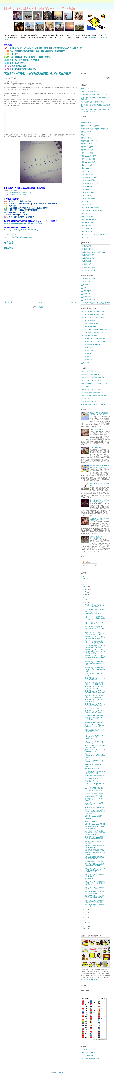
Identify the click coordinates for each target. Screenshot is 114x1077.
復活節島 (22, 69)
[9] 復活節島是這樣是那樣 (89, 278)
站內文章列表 (89, 819)
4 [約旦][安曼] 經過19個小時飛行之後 (20, 192)
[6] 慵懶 (83, 288)
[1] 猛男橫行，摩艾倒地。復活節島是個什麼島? (95, 303)
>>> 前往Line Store (91, 979)
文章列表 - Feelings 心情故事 (90, 126)
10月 (86, 594)
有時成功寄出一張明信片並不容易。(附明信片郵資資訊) (94, 605)
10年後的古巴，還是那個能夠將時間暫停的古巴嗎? (99, 519)
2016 (85, 584)
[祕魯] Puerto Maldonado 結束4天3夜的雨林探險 (95, 746)
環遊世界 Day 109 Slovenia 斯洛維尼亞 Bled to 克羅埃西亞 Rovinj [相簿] (94, 736)
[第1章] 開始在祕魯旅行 (88, 267)
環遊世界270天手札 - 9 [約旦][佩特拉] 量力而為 (94, 875)
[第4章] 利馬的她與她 (87, 258)
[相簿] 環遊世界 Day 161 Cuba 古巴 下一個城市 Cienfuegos (95, 704)
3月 (86, 917)
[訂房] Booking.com (87, 1055)
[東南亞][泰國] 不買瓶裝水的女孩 (94, 609)
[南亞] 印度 (84, 237)
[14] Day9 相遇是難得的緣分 (89, 323)
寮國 (51, 51)
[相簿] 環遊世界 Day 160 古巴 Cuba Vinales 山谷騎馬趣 (94, 711)
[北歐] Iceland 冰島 (87, 144)
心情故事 (27, 201)
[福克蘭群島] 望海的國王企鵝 (90, 374)
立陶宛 (47, 57)
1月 (86, 923)
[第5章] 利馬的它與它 (87, 255)
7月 (86, 602)
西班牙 (17, 63)
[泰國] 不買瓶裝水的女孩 (88, 371)
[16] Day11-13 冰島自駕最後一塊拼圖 (92, 317)
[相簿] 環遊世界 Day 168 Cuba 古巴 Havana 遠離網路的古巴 (95, 683)
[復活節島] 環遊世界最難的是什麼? (91, 380)
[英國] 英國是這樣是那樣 (92, 781)
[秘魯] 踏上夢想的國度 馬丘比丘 (91, 389)
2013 (85, 929)
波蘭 (11, 60)
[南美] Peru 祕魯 (86, 201)
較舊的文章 (72, 302)
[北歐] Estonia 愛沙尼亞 (88, 156)
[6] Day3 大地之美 (86, 347)
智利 (16, 69)
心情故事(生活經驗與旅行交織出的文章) (67, 48)
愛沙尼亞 (32, 57)
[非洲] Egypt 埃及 (86, 165)
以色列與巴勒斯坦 (26, 51)
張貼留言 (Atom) (43, 307)
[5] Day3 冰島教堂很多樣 (88, 350)
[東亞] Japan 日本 (86, 213)
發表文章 (86, 562)
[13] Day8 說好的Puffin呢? (89, 326)
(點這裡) (15, 190)
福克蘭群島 (31, 69)
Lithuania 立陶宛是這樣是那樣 (94, 793)
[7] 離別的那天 (85, 285)
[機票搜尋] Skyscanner (88, 1052)
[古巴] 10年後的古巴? (87, 386)
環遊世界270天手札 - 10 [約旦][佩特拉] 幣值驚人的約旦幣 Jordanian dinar (95, 869)
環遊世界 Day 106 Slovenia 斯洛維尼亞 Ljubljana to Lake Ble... (95, 761)
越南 (47, 51)
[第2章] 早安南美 (86, 264)
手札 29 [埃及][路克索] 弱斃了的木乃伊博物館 (95, 94)
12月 (86, 589)
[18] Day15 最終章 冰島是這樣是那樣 (92, 311)
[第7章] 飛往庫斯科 (87, 249)
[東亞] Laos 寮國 (86, 225)
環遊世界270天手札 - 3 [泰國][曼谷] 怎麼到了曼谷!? (94, 905)
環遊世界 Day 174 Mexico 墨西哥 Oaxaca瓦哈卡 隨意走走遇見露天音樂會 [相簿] (95, 651)
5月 (86, 912)
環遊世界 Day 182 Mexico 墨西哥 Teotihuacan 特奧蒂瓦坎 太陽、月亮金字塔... (95, 617)
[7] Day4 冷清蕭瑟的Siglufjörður (91, 344)
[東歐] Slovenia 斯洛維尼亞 (89, 177)
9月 (86, 597)
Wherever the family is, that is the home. (93, 404)
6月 (86, 909)
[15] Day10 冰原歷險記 (88, 320)
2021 (85, 576)
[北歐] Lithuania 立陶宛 (88, 162)
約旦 (16, 51)
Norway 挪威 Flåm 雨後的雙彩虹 (94, 776)
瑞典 (21, 57)
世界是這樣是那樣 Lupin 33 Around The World (41, 9)
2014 (85, 926)
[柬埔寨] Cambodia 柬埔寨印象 (94, 715)
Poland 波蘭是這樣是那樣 (92, 769)
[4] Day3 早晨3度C (87, 353)
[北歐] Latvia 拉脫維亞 (88, 159)
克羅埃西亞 (35, 60)
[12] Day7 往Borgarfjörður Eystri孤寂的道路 (94, 329)
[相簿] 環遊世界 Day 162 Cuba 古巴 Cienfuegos (95, 700)
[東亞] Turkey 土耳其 (87, 228)
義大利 (23, 63)
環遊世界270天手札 (16, 201)
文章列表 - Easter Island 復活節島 (95, 824)
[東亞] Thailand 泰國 (87, 216)
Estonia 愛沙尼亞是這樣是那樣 (94, 788)
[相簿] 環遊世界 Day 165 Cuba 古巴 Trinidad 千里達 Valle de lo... (95, 691)
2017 (85, 581)
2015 (85, 587)
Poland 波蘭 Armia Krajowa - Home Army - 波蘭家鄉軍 (93, 612)
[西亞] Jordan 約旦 (86, 231)
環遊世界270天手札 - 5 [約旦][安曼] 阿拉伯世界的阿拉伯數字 (94, 896)
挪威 (16, 57)
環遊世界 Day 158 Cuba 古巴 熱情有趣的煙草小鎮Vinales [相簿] (94, 730)
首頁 (40, 302)
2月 (86, 920)
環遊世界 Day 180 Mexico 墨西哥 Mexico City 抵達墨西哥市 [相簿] (95, 628)
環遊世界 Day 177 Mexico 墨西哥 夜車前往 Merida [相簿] (95, 637)
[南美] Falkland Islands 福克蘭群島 (91, 210)
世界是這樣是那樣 (92, 37)
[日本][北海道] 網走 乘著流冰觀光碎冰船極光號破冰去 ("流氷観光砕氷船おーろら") (95, 832)
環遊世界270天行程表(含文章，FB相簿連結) (94, 129)
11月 (86, 592)
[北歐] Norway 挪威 (87, 147)
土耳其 (36, 51)
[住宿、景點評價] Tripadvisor (90, 1058)
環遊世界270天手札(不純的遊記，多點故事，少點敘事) (30, 48)
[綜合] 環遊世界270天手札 (89, 141)
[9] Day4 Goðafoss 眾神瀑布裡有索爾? (93, 338)
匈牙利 (17, 60)
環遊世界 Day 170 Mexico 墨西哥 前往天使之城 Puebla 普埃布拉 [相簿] (95, 669)
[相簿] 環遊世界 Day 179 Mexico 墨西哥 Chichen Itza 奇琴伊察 (94, 633)
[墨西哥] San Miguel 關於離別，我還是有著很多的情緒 (95, 772)
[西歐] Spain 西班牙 (87, 186)
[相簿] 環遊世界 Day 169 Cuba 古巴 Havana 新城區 (95, 678)
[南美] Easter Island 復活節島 (90, 207)
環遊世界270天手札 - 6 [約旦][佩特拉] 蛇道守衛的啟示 (94, 892)
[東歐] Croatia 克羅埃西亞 (89, 180)
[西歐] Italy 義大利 (86, 189)
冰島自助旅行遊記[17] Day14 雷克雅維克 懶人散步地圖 (99, 466)
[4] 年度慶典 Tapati (87, 294)
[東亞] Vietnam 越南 (87, 222)
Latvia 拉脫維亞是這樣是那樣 (93, 791)
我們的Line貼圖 (86, 138)
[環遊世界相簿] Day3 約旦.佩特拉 (95, 861)
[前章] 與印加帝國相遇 (88, 270)
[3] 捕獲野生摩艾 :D (87, 297)
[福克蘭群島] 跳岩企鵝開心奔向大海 (92, 392)
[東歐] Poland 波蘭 (87, 171)
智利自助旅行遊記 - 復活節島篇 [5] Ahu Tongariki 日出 (94, 846)
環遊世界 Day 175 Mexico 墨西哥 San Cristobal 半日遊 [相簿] (95, 646)
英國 (11, 63)
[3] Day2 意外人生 (86, 356)
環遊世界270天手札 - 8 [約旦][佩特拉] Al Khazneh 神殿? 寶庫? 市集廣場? (94, 882)
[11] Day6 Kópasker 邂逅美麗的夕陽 (92, 332)
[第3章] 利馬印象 (86, 261)
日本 (11, 51)
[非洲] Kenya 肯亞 (86, 168)
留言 (85, 565)
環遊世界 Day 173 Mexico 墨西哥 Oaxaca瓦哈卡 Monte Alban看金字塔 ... (95, 657)
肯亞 (16, 54)
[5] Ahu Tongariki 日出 (88, 291)
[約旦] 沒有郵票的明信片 (88, 401)
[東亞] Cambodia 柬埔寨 (88, 219)
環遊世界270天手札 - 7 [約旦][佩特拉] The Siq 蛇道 (94, 888)
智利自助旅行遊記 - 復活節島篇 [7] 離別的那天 (94, 827)
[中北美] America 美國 (88, 198)
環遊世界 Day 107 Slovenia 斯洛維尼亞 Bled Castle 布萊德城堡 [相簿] (95, 755)
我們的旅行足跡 (86, 132)
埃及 (11, 54)
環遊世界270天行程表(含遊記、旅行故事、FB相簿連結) (99, 413)
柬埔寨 (57, 51)
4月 (86, 915)
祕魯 (11, 69)
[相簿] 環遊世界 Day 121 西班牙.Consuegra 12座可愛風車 (94, 838)
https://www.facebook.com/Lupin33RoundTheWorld (23, 223)
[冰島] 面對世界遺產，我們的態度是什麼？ (94, 383)
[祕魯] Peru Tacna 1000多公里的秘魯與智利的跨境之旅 (94, 725)
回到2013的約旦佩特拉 (97, 447)
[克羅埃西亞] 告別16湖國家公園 (94, 807)
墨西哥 (14, 66)
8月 (86, 600)
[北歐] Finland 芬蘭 (87, 153)
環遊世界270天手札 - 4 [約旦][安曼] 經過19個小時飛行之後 (94, 901)
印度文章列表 (85, 88)
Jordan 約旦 (28, 237)
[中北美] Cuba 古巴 (87, 195)
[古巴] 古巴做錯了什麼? (92, 708)
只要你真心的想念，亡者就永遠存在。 (93, 102)
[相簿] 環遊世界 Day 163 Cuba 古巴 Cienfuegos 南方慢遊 (95, 696)
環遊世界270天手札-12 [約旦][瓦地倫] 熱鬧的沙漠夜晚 (99, 501)
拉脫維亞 (40, 57)
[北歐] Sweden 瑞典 (87, 150)
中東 (9, 237)
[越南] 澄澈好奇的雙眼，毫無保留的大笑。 (94, 377)
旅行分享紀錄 (85, 135)
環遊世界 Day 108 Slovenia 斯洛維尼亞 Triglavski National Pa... (95, 742)
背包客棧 (84, 1049)
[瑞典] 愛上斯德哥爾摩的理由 (90, 91)
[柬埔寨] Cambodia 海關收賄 (93, 722)
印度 (63, 51)
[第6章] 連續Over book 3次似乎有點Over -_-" (95, 252)
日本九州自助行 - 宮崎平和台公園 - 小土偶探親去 (99, 537)
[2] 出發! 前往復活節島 (88, 300)
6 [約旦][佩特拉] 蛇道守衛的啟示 (18, 194)
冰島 (11, 57)
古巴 (20, 66)
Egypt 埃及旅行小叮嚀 (96, 429)
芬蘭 (25, 57)
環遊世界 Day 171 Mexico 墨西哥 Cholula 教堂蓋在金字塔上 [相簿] (95, 663)
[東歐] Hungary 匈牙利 (88, 174)
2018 (85, 579)
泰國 (42, 51)
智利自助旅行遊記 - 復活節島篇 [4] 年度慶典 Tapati (94, 857)
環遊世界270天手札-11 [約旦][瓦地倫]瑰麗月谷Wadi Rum (94, 865)
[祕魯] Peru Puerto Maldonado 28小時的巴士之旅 (95, 750)
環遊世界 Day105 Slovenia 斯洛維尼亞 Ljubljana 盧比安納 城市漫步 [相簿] (95, 811)
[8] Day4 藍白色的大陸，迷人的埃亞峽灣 (93, 341)
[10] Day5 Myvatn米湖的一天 (90, 335)
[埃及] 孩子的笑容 (86, 398)
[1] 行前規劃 (85, 363)
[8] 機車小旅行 (85, 281)
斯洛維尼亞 (25, 60)
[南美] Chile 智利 (86, 204)
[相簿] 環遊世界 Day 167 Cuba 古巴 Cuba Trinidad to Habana (95, 687)
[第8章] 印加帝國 (86, 246)
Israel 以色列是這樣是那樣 (93, 778)
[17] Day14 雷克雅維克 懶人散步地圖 (92, 314)
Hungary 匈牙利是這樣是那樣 (94, 796)
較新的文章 (8, 302)
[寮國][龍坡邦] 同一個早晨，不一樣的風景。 (94, 395)
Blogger (60, 1073)
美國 (24, 66)
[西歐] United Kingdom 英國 (89, 183)
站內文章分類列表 (86, 123)
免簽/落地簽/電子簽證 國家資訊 (94, 850)
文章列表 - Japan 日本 (91, 821)
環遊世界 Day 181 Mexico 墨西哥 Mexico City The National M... (95, 623)
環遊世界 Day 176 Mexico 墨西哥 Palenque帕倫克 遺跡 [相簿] (95, 642)
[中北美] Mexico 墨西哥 (88, 192)
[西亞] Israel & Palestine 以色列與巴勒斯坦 (94, 234)
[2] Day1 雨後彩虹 (86, 359)
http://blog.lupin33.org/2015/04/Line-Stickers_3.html (23, 230)
